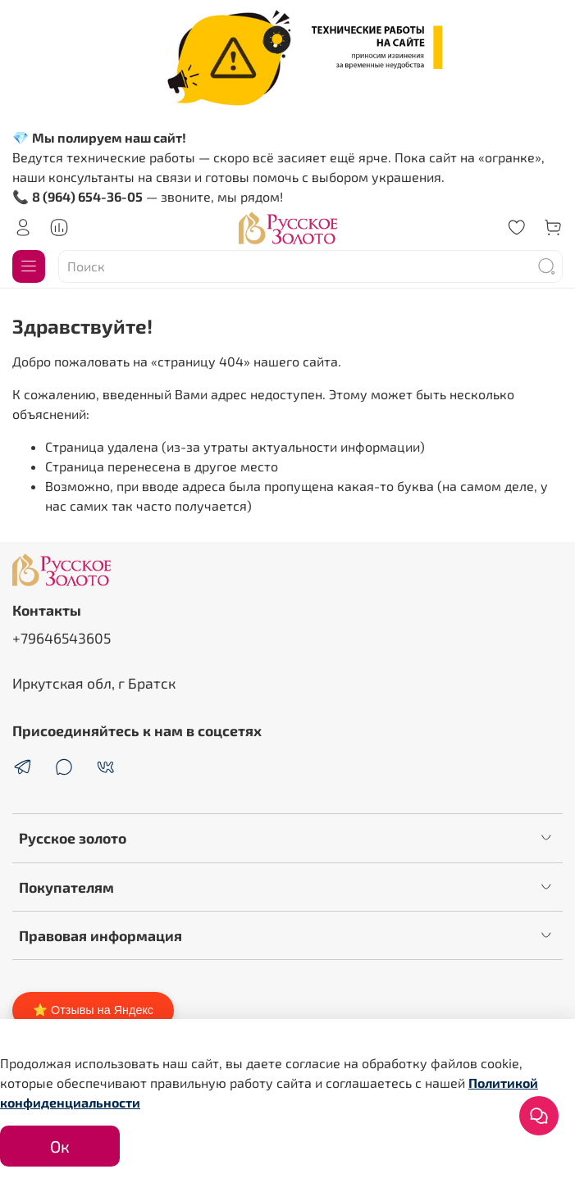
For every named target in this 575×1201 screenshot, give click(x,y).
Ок (60, 1146)
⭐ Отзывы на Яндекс (93, 1010)
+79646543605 (61, 638)
